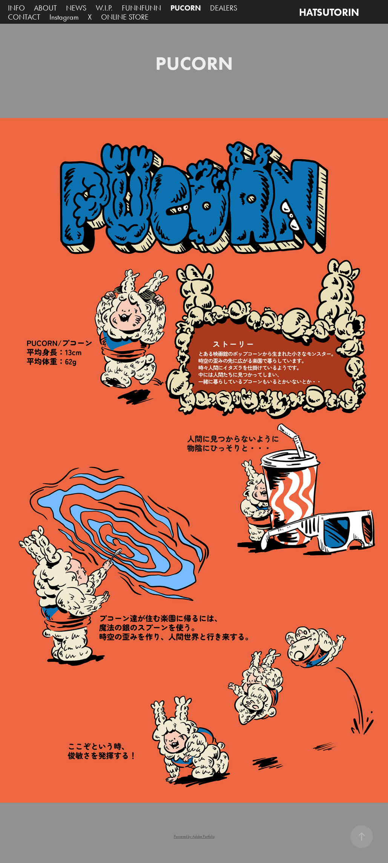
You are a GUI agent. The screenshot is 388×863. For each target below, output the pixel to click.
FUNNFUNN (141, 7)
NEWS (76, 7)
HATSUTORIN (329, 12)
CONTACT (24, 16)
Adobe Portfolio (203, 836)
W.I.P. (104, 7)
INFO (16, 7)
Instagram (64, 16)
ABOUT (45, 7)
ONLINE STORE (125, 16)
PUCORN (185, 7)
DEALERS (223, 7)
